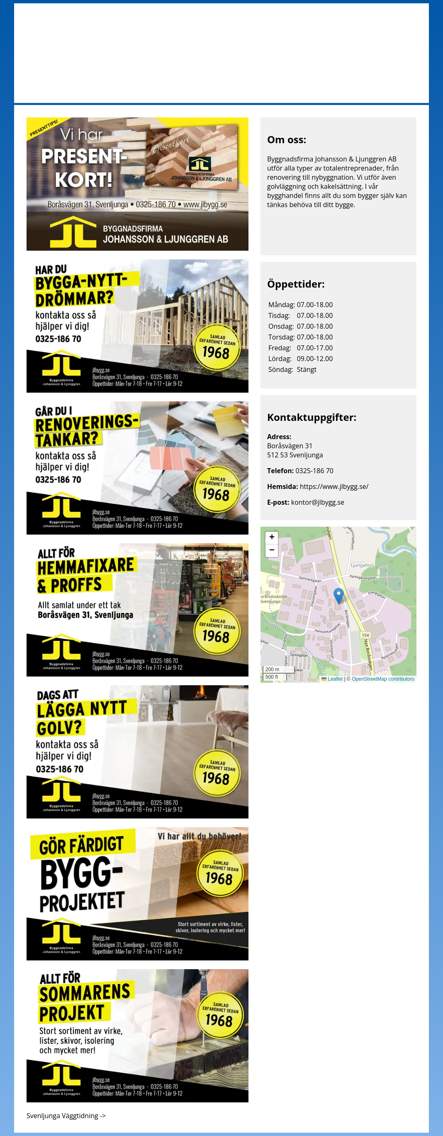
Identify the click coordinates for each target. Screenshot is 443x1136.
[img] (338, 605)
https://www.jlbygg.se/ (334, 486)
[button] (338, 596)
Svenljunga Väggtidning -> (66, 1115)
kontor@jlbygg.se (317, 502)
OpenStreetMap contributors (383, 679)
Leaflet (332, 679)
